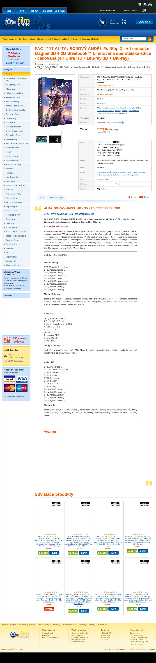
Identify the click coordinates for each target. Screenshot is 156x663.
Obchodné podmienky (62, 39)
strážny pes (104, 189)
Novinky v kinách (136, 639)
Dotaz (133, 197)
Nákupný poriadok (44, 39)
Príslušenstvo (13, 59)
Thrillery (118, 111)
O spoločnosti (47, 633)
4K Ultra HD (101, 103)
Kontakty (76, 39)
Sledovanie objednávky (90, 39)
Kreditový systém (78, 642)
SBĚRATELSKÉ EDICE (105, 111)
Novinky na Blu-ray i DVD (139, 642)
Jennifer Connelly (113, 172)
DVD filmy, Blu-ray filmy (139, 637)
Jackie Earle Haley (114, 175)
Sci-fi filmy (137, 108)
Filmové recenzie (136, 635)
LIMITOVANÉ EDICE (105, 113)
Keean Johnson (127, 175)
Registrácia (136, 10)
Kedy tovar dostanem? (113, 122)
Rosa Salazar (101, 172)
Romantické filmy (126, 108)
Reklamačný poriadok (79, 637)
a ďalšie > (136, 175)
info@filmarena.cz (15, 361)
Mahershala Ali (102, 175)
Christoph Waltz (125, 172)
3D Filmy (125, 111)
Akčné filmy (102, 625)
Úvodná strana (42, 64)
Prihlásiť (127, 10)
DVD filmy (104, 639)
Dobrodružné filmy (112, 108)
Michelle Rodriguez (138, 172)
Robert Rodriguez (103, 179)
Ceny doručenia (29, 39)
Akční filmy (55, 64)
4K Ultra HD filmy (120, 113)
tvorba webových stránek (145, 649)
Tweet (118, 184)
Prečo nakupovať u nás (12, 39)
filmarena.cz (123, 649)
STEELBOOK (134, 111)
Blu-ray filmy (105, 635)
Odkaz (146, 197)
